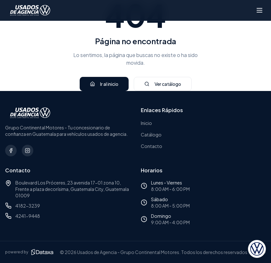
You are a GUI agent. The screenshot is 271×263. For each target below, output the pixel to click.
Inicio (146, 123)
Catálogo (151, 134)
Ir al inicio (104, 84)
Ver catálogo (162, 84)
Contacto (151, 146)
